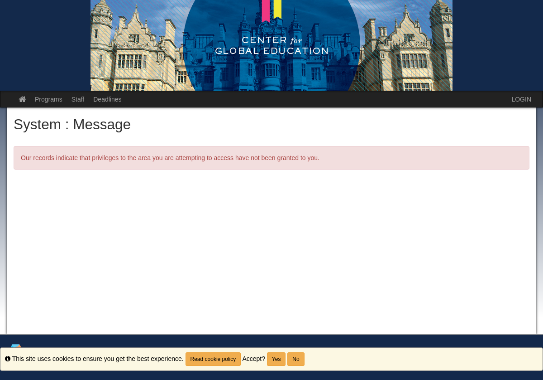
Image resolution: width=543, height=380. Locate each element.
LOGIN (521, 99)
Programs (48, 99)
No (295, 359)
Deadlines (107, 99)
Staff (78, 99)
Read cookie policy (213, 359)
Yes (276, 359)
